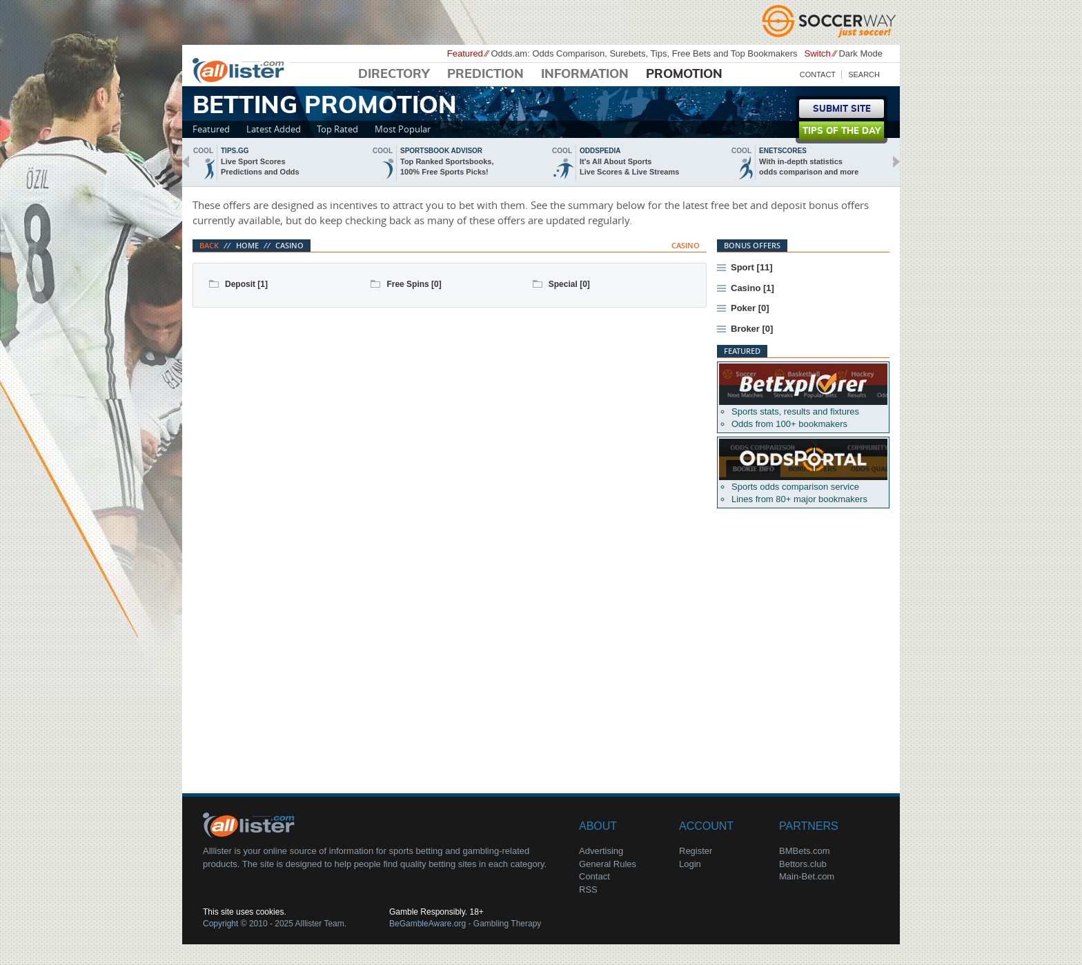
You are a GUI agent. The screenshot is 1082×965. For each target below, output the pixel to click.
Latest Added (273, 129)
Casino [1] (752, 288)
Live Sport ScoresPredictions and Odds (260, 166)
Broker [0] (752, 329)
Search (864, 74)
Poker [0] (750, 308)
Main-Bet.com (806, 876)
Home (247, 245)
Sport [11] (752, 267)
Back (209, 245)
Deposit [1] (246, 284)
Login (690, 864)
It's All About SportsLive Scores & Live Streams (629, 166)
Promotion (684, 74)
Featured (211, 129)
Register (695, 851)
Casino (289, 245)
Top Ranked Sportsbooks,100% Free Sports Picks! (446, 166)
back (185, 161)
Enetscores (783, 151)
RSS (588, 889)
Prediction (485, 74)
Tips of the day (842, 131)
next (896, 161)
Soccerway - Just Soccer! (831, 20)
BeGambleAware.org (427, 923)
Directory (394, 74)
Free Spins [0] (413, 284)
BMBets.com (804, 851)
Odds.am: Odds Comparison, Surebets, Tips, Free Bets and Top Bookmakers (644, 53)
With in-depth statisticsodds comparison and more (808, 166)
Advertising (601, 851)
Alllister (241, 69)
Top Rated (337, 129)
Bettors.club (803, 864)
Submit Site (842, 109)
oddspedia (600, 151)
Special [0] (569, 284)
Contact (818, 74)
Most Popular (403, 129)
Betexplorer (803, 384)
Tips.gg (235, 151)
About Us (251, 824)
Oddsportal (803, 459)
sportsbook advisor (441, 151)
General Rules (607, 864)
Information (585, 74)
